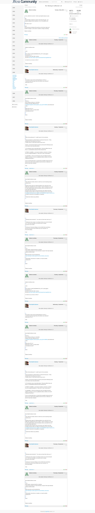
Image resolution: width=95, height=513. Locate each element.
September (15, 78)
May (13, 83)
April (13, 85)
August (14, 80)
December (15, 75)
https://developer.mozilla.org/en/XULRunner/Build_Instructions (37, 255)
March (14, 86)
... (25, 17)
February (14, 87)
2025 (14, 11)
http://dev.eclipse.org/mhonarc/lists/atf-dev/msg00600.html (40, 57)
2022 (14, 23)
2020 (14, 30)
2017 (14, 42)
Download (14, 106)
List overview (14, 104)
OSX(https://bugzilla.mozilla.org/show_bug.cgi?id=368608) (36, 104)
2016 (14, 45)
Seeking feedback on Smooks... (30, 7)
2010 (14, 68)
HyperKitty (47, 511)
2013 (14, 57)
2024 (14, 15)
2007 (14, 97)
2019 (14, 34)
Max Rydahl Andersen (33, 69)
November (15, 76)
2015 (14, 49)
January (14, 88)
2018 (14, 38)
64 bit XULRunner (79, 7)
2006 (14, 101)
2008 (14, 93)
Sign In (75, 1)
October (14, 77)
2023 (14, 19)
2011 (14, 64)
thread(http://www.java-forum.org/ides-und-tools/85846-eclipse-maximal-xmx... (40, 193)
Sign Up (80, 1)
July (13, 81)
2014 (14, 53)
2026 (14, 7)
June (13, 82)
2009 (14, 72)
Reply (26, 34)
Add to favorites (73, 21)
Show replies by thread (63, 37)
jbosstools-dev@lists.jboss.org (75, 13)
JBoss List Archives (30, 1)
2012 (14, 61)
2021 (14, 26)
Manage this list (68, 1)
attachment (31, 168)
